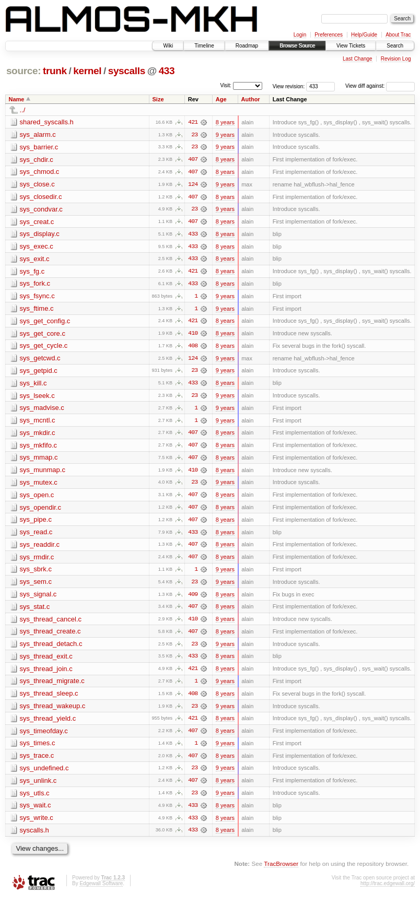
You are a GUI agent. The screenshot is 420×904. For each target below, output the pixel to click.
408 (192, 348)
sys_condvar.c (41, 210)
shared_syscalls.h (47, 122)
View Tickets (350, 46)
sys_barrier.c (39, 147)
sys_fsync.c (37, 297)
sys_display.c (40, 235)
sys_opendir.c (41, 510)
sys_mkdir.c (37, 435)
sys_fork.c (35, 285)
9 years (225, 135)
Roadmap (247, 46)
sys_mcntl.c (37, 423)
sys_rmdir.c (37, 561)
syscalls (126, 70)
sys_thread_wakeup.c (53, 711)
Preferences (328, 35)
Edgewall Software (101, 890)
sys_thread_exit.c (46, 661)
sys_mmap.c (39, 460)
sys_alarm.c (38, 134)
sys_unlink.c (38, 786)
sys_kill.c (33, 385)
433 (167, 70)
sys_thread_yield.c (48, 723)
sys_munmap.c (42, 473)
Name (17, 99)
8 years (225, 122)
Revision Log (396, 59)
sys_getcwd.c (40, 360)
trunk (55, 70)
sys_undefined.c (44, 774)
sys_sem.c (36, 586)
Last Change (357, 59)
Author (250, 99)
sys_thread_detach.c (51, 648)
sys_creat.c (37, 222)
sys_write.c (36, 824)
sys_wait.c (35, 811)
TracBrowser (281, 870)
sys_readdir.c (40, 548)
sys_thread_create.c (50, 636)
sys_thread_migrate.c (52, 686)
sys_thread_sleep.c (49, 698)
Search (395, 46)
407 (192, 160)
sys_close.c (37, 185)
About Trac (398, 35)
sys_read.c (36, 535)
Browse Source (297, 46)
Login (300, 35)
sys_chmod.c (40, 172)
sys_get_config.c (45, 322)
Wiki (168, 46)
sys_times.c (37, 749)
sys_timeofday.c (44, 736)
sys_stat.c (35, 611)
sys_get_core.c (42, 335)
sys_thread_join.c (46, 673)
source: (23, 70)
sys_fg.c (32, 272)
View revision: (289, 86)
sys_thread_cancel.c (51, 623)
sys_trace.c (37, 761)
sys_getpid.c (38, 373)
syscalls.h (34, 836)
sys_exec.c (36, 247)
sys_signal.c (38, 598)
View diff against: (380, 86)
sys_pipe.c (36, 523)
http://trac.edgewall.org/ (387, 890)
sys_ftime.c (37, 310)
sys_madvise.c (42, 410)
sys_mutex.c (38, 485)
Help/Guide (364, 35)
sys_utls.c (35, 799)
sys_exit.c (35, 260)
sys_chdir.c (36, 159)
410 (192, 335)
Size (158, 99)
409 (192, 598)
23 (194, 135)
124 (192, 185)
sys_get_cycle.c (44, 347)
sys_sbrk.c (36, 573)
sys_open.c (37, 498)
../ (23, 110)
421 (192, 122)
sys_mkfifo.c (38, 448)
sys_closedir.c (41, 197)
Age (221, 99)
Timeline (204, 46)
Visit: (225, 85)
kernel (87, 70)
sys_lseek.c (37, 398)
